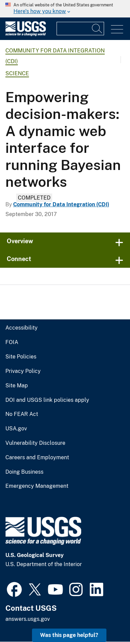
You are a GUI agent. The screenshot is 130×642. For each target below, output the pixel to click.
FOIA (11, 342)
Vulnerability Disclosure (35, 443)
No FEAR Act (21, 414)
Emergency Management (36, 486)
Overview (20, 241)
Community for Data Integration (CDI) (61, 204)
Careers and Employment (37, 458)
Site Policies (20, 357)
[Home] (25, 34)
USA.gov (16, 429)
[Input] (80, 28)
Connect (19, 258)
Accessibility (21, 328)
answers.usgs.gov (27, 619)
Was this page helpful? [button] (69, 635)
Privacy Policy (23, 371)
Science (17, 73)
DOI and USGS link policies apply (47, 400)
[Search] (97, 28)
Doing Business (24, 472)
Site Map (16, 386)
